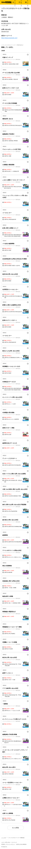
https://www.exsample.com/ (9, 38)
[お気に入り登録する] (28, 54)
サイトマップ (14, 842)
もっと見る (15, 827)
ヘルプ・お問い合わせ (5, 842)
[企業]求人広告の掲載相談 (21, 844)
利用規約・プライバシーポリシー (8, 844)
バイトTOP (3, 837)
